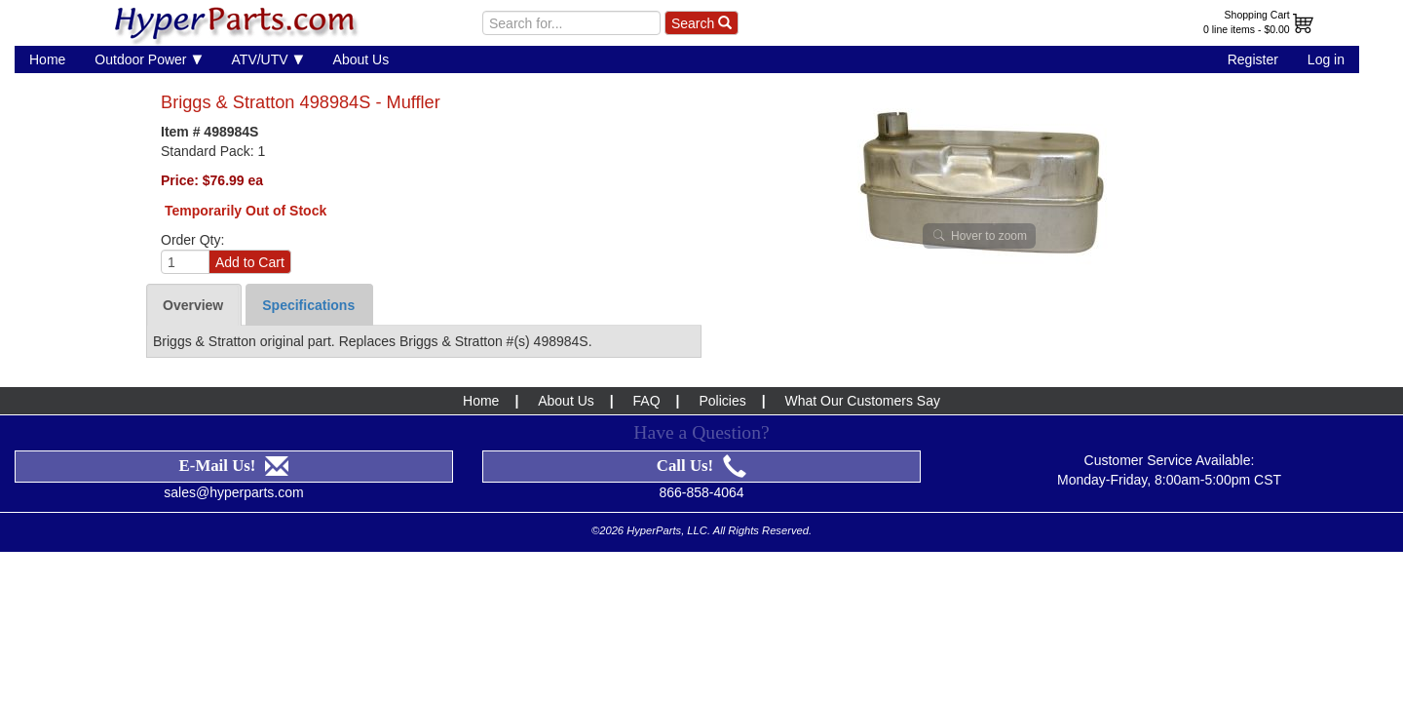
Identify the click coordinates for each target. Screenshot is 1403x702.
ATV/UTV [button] (268, 59)
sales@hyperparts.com (233, 492)
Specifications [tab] (308, 305)
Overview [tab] (193, 305)
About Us (361, 59)
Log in (1326, 59)
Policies (722, 401)
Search (701, 23)
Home (47, 59)
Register (1253, 59)
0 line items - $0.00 (1246, 29)
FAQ (647, 401)
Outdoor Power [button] (148, 59)
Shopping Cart (1257, 14)
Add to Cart (249, 262)
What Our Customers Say (862, 401)
